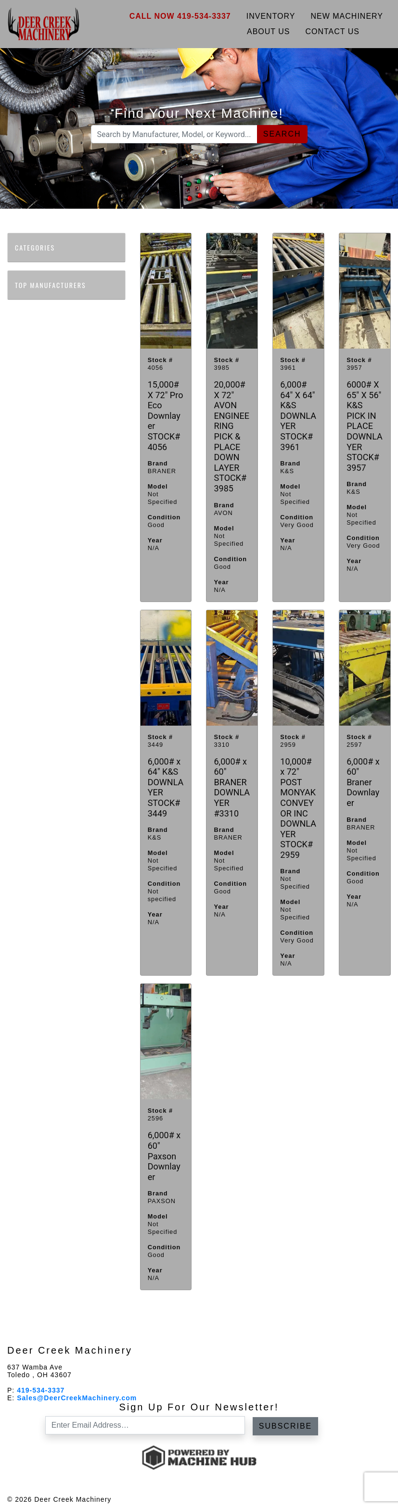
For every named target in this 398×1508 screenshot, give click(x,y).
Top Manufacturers (55, 285)
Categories (39, 247)
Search (282, 134)
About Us (268, 31)
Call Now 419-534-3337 (180, 16)
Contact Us (332, 31)
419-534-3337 (40, 1390)
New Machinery (347, 16)
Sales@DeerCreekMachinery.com (77, 1398)
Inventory (270, 16)
